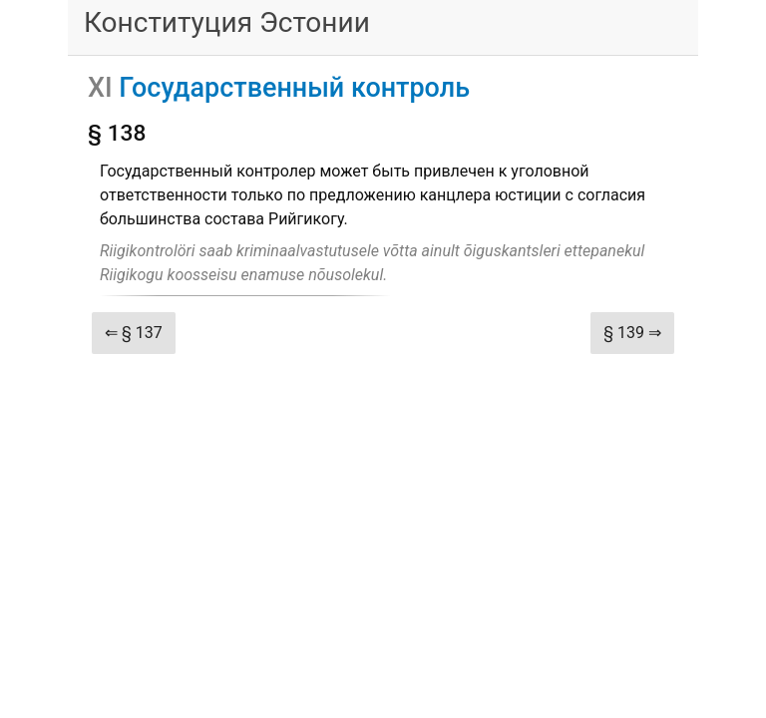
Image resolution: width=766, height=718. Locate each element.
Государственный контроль (294, 88)
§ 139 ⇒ (632, 332)
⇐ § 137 (134, 332)
